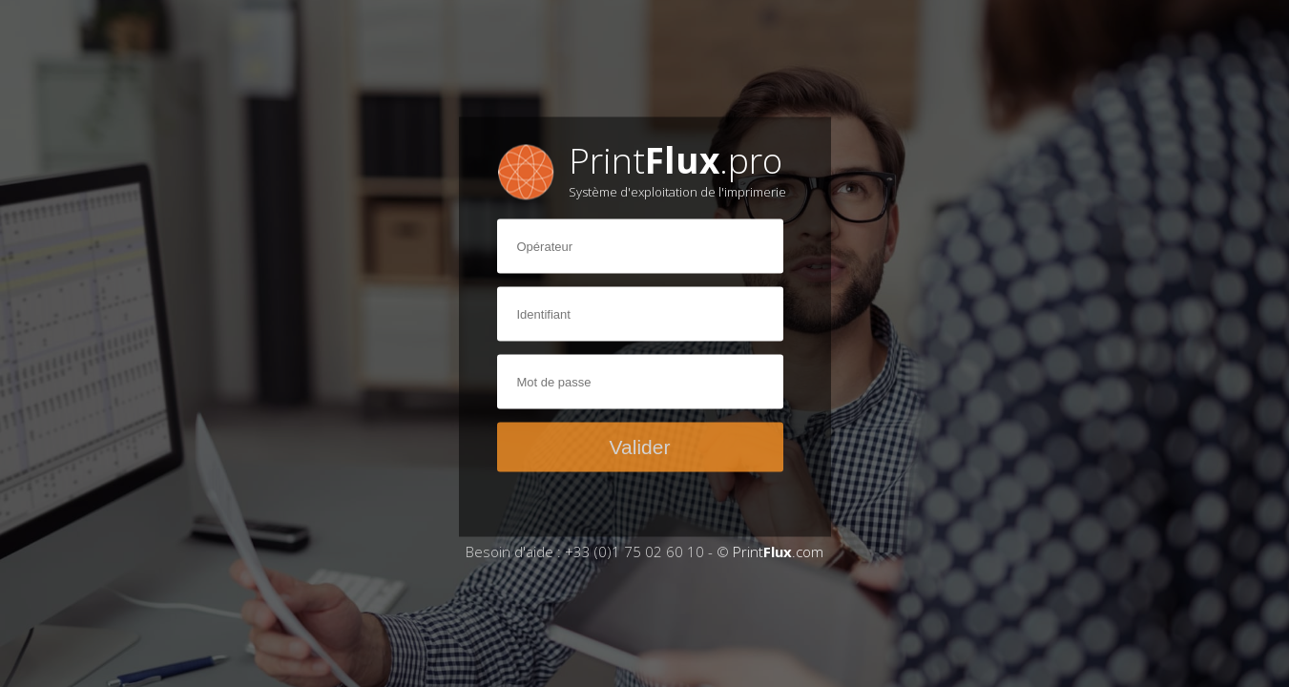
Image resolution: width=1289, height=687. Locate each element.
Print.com (778, 551)
